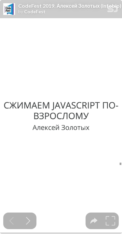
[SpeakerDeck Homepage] (112, 10)
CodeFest (35, 11)
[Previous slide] (11, 221)
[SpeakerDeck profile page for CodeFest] (9, 9)
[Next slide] (28, 221)
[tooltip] (94, 221)
